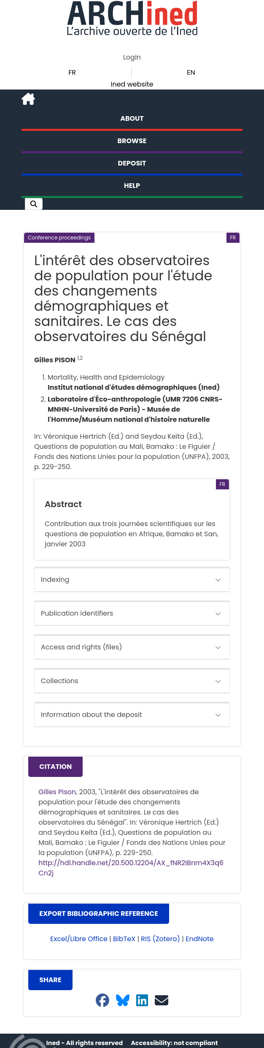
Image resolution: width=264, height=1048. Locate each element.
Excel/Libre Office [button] (79, 939)
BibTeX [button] (124, 939)
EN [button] (191, 72)
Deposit (132, 163)
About (132, 118)
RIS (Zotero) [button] (160, 939)
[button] (34, 204)
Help (132, 185)
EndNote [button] (200, 939)
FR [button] (72, 72)
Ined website (131, 84)
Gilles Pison (57, 792)
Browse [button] (132, 141)
